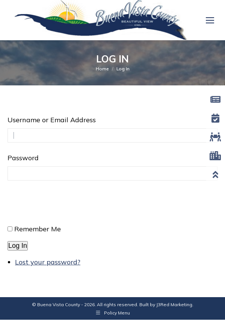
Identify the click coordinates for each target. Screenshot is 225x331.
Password (23, 157)
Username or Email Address (52, 119)
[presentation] (65, 205)
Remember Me (37, 229)
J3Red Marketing (174, 304)
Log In (17, 245)
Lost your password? (47, 262)
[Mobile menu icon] (209, 20)
